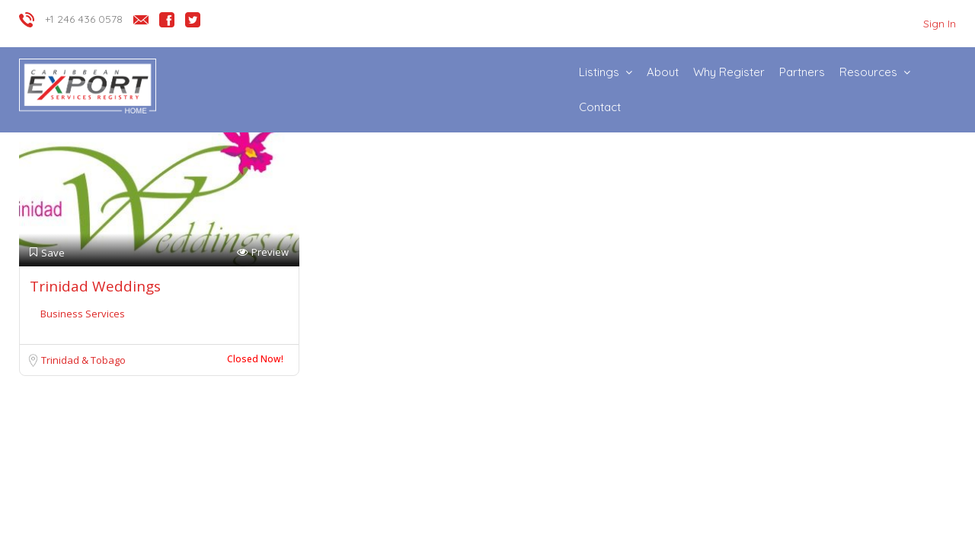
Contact (600, 107)
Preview (263, 252)
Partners (802, 72)
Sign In (939, 23)
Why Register (729, 72)
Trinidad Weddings (95, 286)
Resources (868, 72)
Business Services (82, 313)
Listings (599, 72)
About (663, 72)
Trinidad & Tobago (83, 360)
